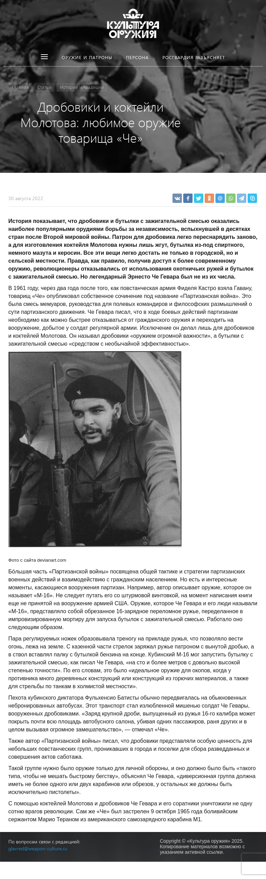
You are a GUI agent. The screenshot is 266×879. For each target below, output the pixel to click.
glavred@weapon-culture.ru (37, 848)
